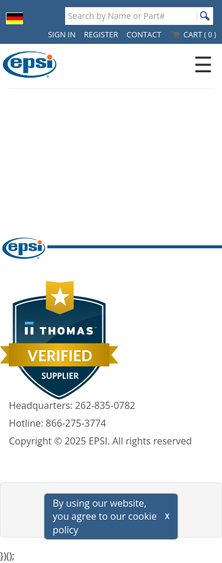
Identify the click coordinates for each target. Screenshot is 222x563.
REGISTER (101, 34)
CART (192, 34)
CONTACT (144, 34)
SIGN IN (62, 34)
